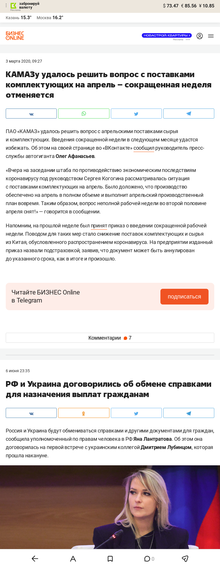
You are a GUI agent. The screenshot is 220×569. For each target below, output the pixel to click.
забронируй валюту (29, 5)
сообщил (143, 148)
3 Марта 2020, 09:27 (24, 61)
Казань (12, 17)
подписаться (184, 296)
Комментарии (110, 338)
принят (99, 226)
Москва (44, 17)
